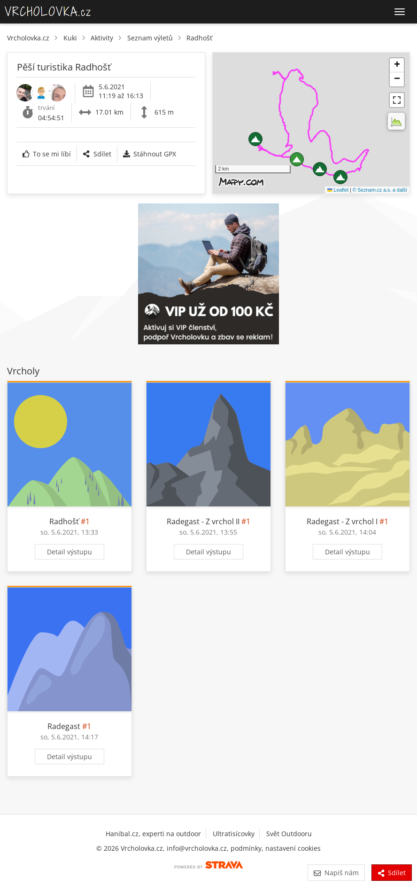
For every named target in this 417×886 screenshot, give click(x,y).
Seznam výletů (150, 37)
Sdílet (97, 153)
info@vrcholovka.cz (197, 848)
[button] (255, 139)
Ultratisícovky (234, 833)
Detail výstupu (69, 551)
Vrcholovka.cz (28, 37)
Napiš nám (336, 872)
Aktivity (102, 37)
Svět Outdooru (289, 833)
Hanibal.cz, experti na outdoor (153, 833)
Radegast (63, 726)
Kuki (70, 37)
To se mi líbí (47, 153)
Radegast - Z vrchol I (342, 521)
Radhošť (199, 37)
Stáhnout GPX (149, 153)
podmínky (246, 848)
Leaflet (337, 190)
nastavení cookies (293, 848)
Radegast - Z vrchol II (203, 521)
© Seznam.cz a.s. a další (380, 190)
